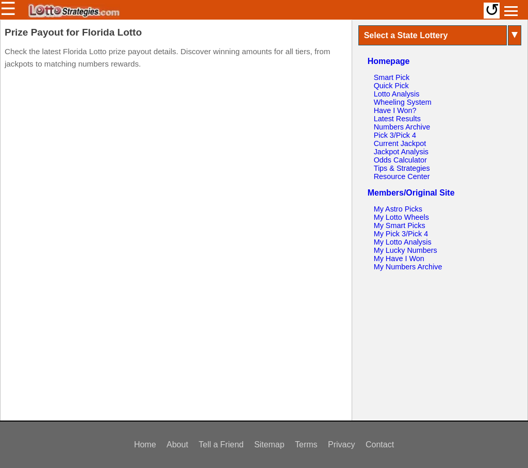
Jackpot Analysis (401, 152)
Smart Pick (392, 77)
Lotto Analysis (397, 94)
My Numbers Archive (408, 267)
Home (145, 444)
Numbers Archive (402, 127)
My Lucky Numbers (405, 250)
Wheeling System (403, 102)
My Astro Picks (398, 209)
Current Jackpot (400, 143)
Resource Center (402, 176)
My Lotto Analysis (403, 242)
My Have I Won (399, 258)
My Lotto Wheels (401, 217)
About (177, 444)
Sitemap (269, 444)
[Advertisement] (175, 139)
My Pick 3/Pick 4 (401, 234)
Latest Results (397, 119)
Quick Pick (391, 86)
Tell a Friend (221, 444)
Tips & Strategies (402, 168)
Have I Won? (395, 110)
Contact (380, 444)
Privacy (341, 444)
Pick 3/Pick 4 (395, 135)
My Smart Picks (399, 225)
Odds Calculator (400, 160)
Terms (306, 444)
